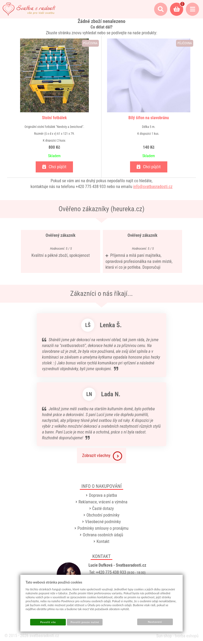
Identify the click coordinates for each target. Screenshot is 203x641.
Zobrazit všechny (102, 456)
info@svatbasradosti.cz (153, 186)
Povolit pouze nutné (85, 622)
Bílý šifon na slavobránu (148, 117)
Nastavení (155, 621)
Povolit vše (48, 622)
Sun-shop (164, 635)
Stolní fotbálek (54, 117)
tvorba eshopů (187, 635)
